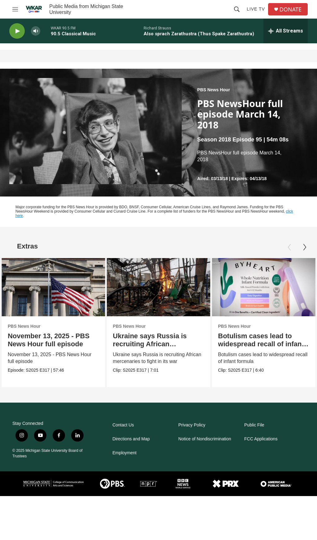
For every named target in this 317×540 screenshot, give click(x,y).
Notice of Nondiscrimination (204, 439)
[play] (17, 31)
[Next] (305, 247)
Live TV (256, 8)
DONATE (291, 9)
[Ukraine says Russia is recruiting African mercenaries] (164, 287)
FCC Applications (260, 439)
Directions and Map (131, 439)
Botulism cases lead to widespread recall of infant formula (261, 344)
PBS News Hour (213, 89)
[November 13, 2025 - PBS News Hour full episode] (53, 287)
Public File (254, 425)
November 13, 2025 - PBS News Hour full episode (48, 340)
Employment (124, 453)
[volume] (35, 31)
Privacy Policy (191, 425)
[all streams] (285, 31)
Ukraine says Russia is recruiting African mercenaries (155, 344)
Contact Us (123, 425)
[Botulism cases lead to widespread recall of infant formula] (264, 287)
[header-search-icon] (237, 9)
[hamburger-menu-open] (15, 9)
